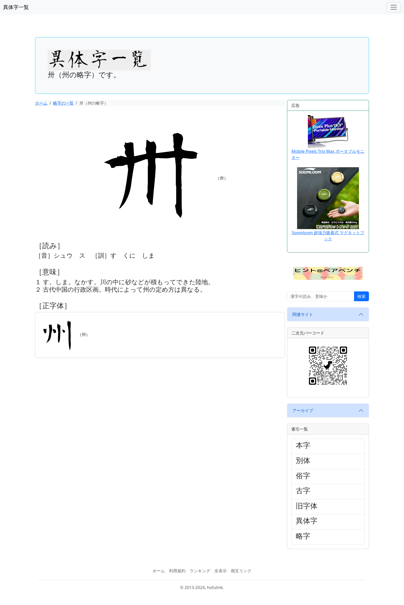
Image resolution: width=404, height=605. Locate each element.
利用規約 (177, 571)
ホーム (41, 103)
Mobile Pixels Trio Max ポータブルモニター (327, 138)
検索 (361, 296)
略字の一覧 (63, 103)
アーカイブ (302, 410)
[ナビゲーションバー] (393, 7)
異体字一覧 (16, 7)
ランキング (200, 571)
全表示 (220, 571)
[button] (328, 273)
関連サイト (302, 314)
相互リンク (241, 571)
